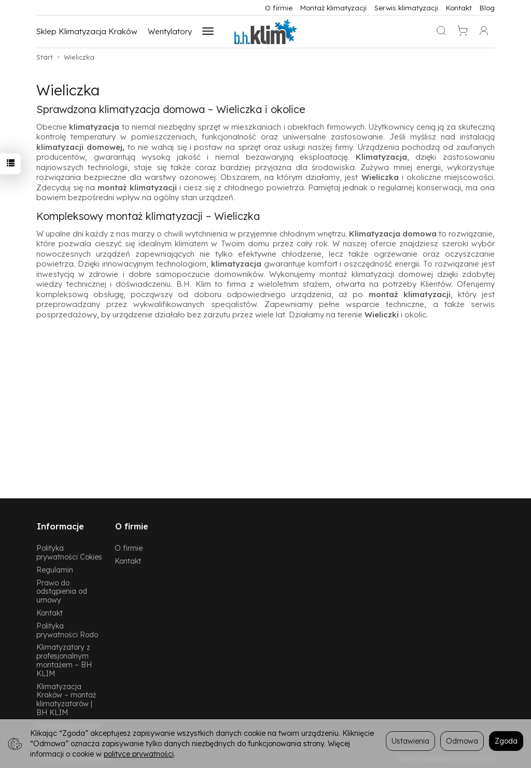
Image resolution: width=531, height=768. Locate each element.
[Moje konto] (484, 31)
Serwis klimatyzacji (406, 7)
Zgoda (506, 740)
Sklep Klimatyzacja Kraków (86, 31)
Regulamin (54, 568)
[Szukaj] (441, 31)
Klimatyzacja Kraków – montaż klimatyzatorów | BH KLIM (66, 698)
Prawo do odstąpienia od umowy (61, 590)
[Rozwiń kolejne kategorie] (208, 32)
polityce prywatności (139, 753)
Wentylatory (170, 31)
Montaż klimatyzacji (333, 7)
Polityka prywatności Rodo (67, 629)
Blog (487, 7)
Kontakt (459, 7)
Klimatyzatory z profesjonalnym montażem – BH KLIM (64, 659)
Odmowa (462, 740)
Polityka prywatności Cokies (69, 551)
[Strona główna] (265, 31)
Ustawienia (410, 740)
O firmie (278, 7)
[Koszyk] (462, 31)
